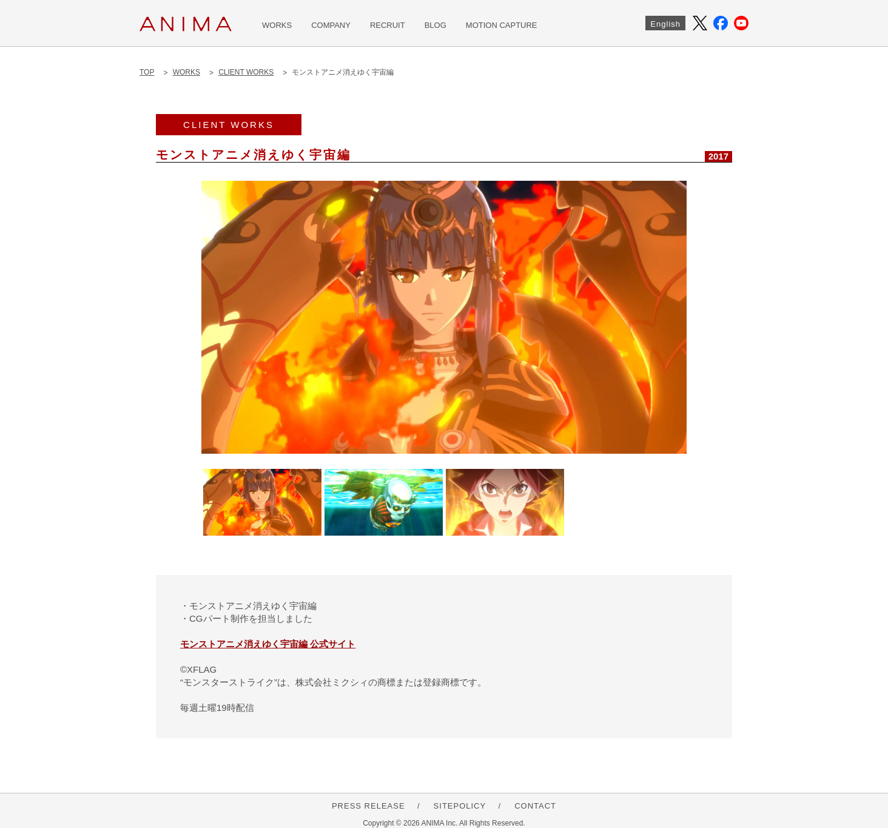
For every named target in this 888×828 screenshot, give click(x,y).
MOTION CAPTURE (501, 25)
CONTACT (535, 805)
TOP (147, 72)
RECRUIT (387, 25)
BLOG (435, 25)
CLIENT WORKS (246, 72)
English (665, 24)
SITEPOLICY (460, 805)
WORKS (277, 25)
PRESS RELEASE (368, 805)
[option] (444, 317)
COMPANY (331, 25)
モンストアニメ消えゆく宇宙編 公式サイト (267, 644)
